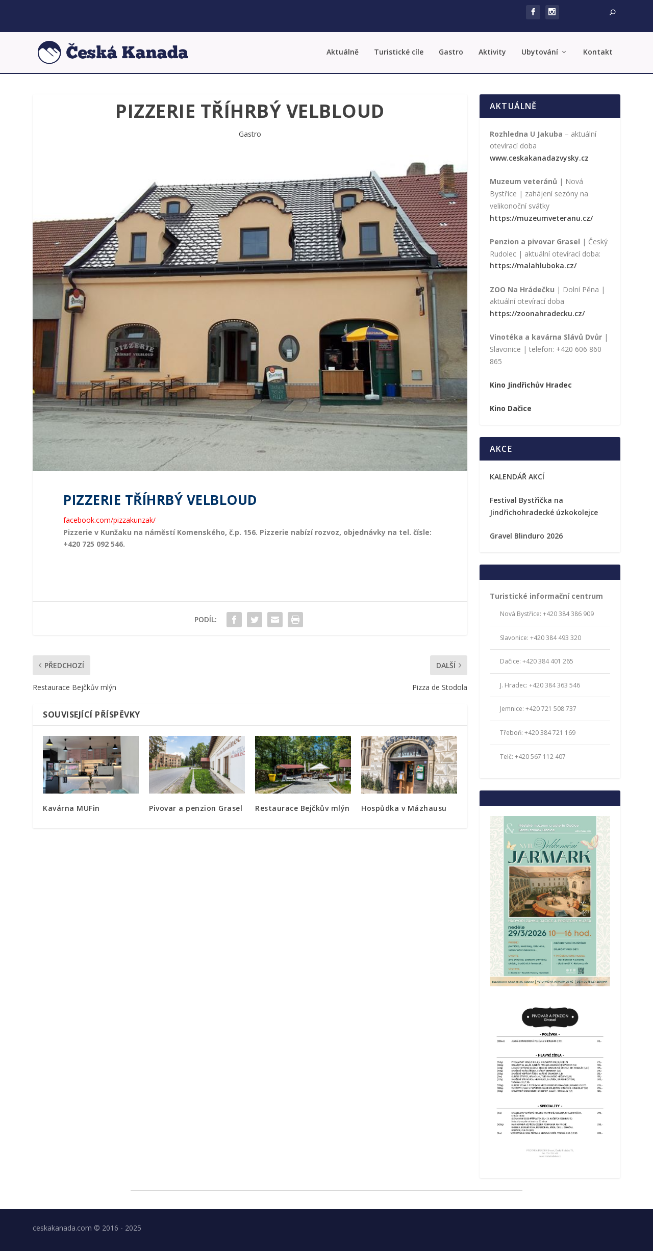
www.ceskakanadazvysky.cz (539, 158)
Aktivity (492, 52)
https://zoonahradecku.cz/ (537, 313)
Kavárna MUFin (71, 808)
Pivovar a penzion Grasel (195, 808)
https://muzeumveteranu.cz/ (541, 218)
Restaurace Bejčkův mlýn (302, 808)
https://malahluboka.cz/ (533, 265)
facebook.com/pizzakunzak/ (109, 520)
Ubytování (539, 52)
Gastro (451, 52)
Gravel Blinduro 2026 (526, 536)
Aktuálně (342, 52)
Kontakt (598, 52)
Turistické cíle (398, 52)
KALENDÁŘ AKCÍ (517, 476)
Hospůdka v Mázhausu (404, 808)
